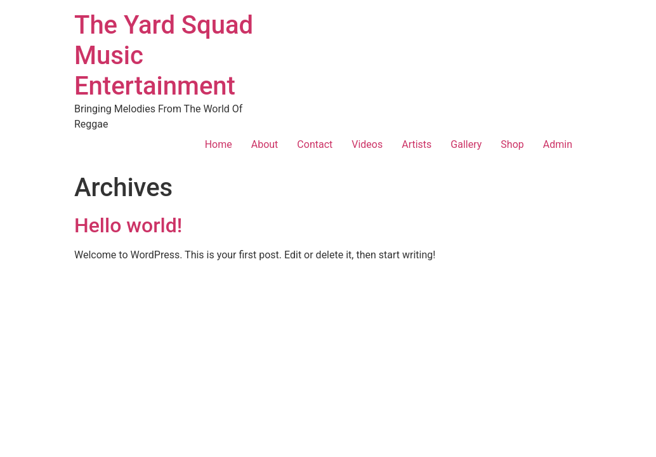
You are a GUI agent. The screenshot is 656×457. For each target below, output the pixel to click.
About (265, 144)
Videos (367, 144)
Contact (314, 144)
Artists (416, 144)
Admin (557, 144)
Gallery (466, 144)
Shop (512, 144)
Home (218, 144)
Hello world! (128, 225)
